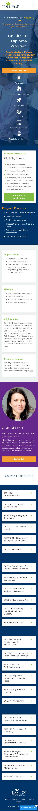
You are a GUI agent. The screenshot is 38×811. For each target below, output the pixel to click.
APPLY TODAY (19, 70)
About (7, 799)
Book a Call (19, 459)
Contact (15, 799)
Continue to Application (19, 196)
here (31, 371)
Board (23, 799)
